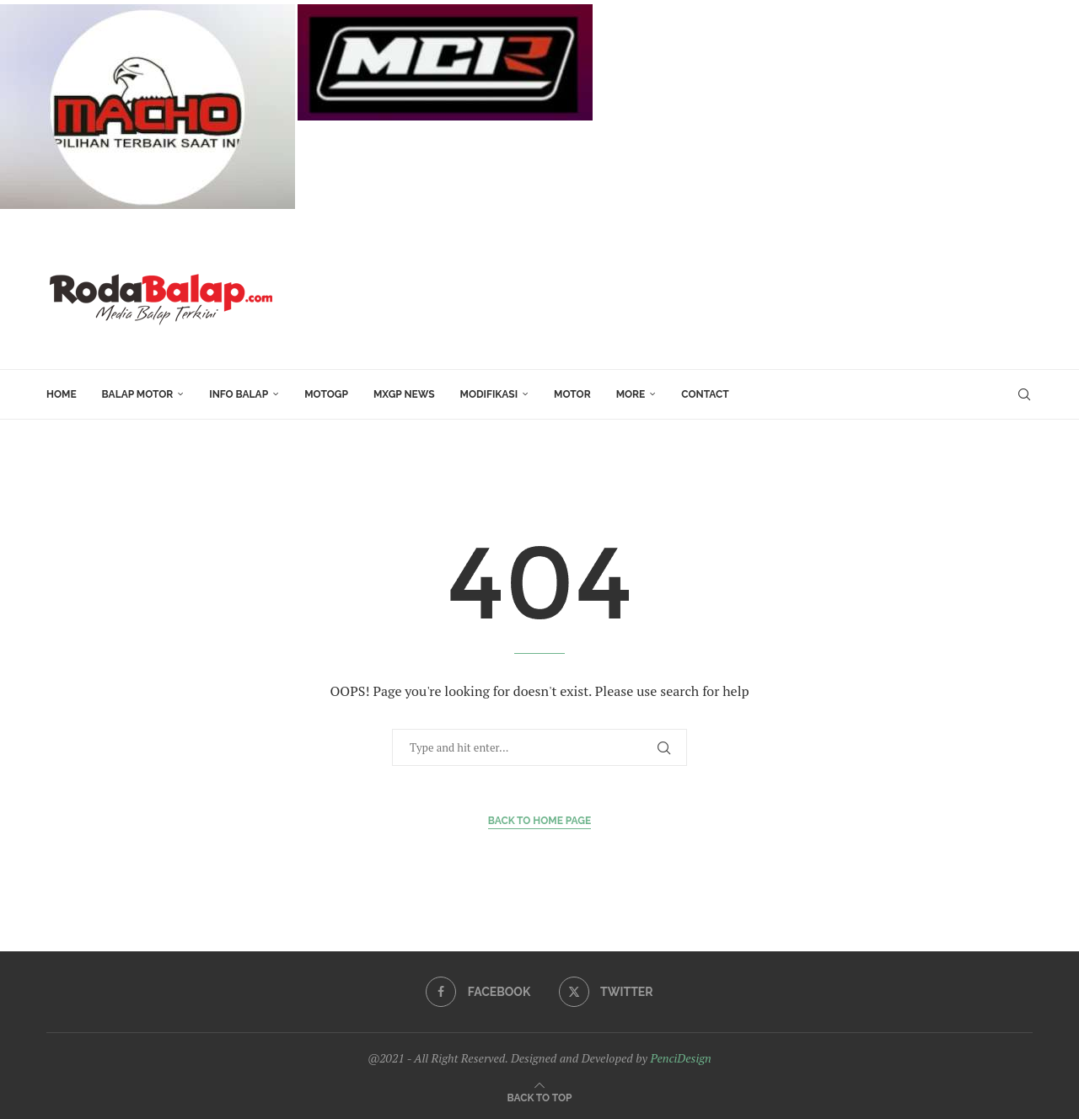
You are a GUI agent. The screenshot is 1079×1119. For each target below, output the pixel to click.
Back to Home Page (540, 821)
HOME (61, 394)
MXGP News (404, 394)
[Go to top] (539, 1097)
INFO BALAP (238, 394)
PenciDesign (680, 1058)
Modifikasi (489, 394)
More (631, 394)
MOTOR (572, 394)
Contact (704, 394)
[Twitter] (606, 992)
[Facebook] (478, 992)
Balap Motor (138, 394)
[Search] (1024, 394)
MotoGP (326, 394)
